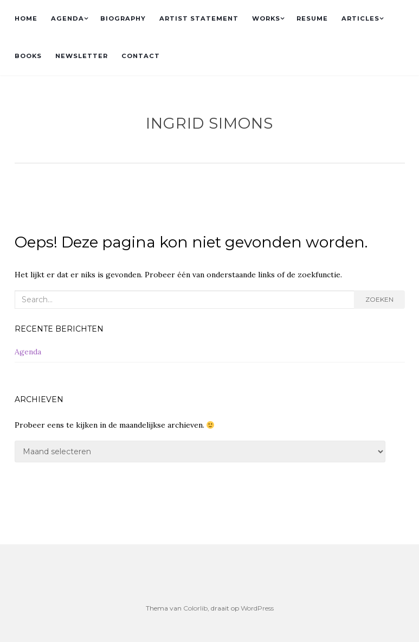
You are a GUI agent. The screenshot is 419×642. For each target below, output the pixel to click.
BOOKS (28, 56)
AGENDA (67, 18)
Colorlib (195, 608)
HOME (26, 18)
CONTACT (140, 56)
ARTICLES (360, 18)
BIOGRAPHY (123, 18)
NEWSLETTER (81, 56)
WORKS (266, 18)
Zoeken (379, 299)
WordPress (257, 608)
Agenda (28, 352)
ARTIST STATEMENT (198, 18)
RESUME (312, 18)
